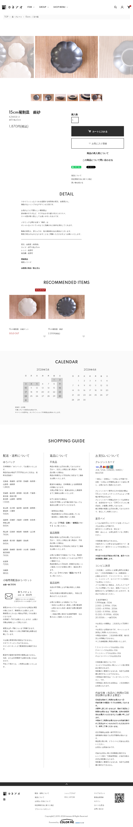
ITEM (29, 7)
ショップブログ (69, 793)
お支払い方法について (43, 801)
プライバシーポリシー (43, 809)
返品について (76, 176)
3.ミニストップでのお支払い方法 (108, 653)
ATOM (72, 797)
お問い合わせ (98, 809)
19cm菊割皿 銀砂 (55, 329)
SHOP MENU (59, 7)
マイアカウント (99, 793)
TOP (6, 17)
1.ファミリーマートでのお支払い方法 (109, 647)
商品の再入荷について (98, 153)
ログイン (97, 801)
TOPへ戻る (66, 784)
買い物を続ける (77, 183)
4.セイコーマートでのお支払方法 (108, 656)
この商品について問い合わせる (97, 160)
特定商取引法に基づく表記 (81, 179)
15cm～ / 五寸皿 (32, 17)
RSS (66, 797)
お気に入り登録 (98, 143)
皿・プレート (17, 17)
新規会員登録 (98, 797)
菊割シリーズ (26, 262)
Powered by (66, 821)
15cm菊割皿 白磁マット (19, 329)
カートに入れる (97, 131)
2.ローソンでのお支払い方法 (106, 650)
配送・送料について (42, 793)
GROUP (42, 7)
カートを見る (99, 805)
